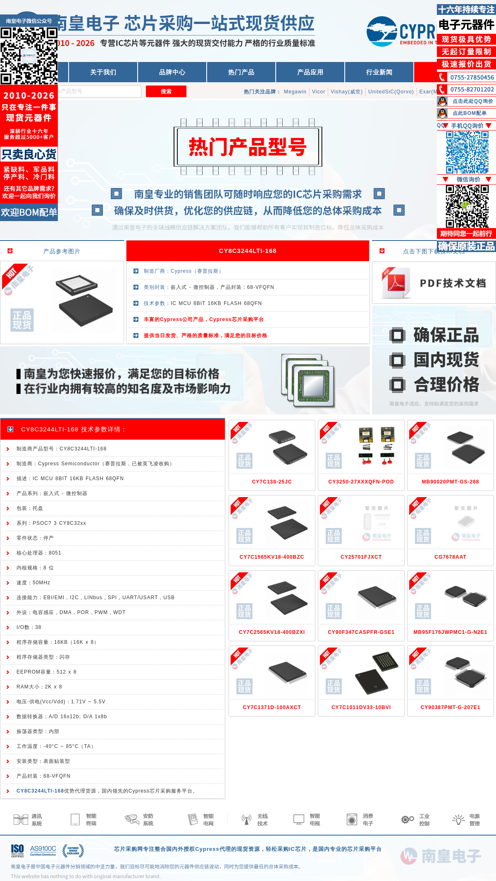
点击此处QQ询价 (473, 101)
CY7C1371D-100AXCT (272, 707)
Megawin (295, 92)
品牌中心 (172, 72)
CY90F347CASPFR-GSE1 (361, 632)
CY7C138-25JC (272, 482)
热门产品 (241, 72)
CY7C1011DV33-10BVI (361, 707)
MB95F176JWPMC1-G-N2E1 (450, 632)
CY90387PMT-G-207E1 (451, 707)
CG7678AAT (450, 557)
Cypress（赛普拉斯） (197, 271)
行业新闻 (379, 72)
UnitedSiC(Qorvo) (391, 92)
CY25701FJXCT (361, 557)
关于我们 (103, 72)
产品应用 (310, 72)
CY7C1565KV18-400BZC (272, 557)
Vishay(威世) (347, 92)
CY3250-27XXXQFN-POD (361, 482)
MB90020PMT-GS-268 (450, 482)
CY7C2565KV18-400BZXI (272, 632)
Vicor (318, 92)
